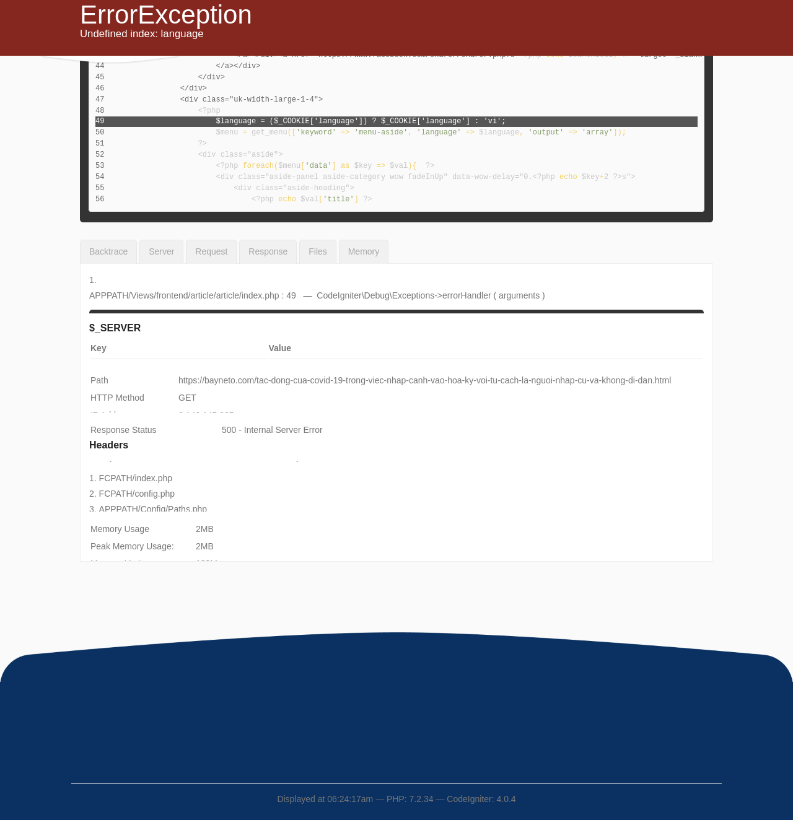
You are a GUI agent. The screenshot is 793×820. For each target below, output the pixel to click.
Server (161, 251)
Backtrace (108, 251)
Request (211, 251)
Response (267, 251)
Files (318, 251)
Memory (364, 251)
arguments (519, 295)
